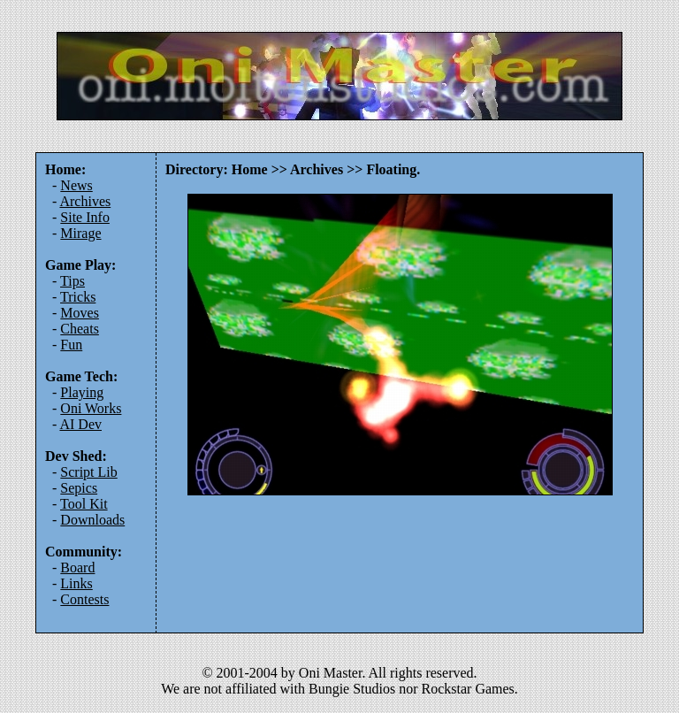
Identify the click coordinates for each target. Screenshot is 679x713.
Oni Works (90, 408)
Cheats (79, 328)
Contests (84, 599)
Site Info (85, 217)
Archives (85, 201)
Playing (81, 392)
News (76, 185)
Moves (79, 312)
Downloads (92, 519)
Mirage (80, 233)
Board (77, 567)
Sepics (78, 487)
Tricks (77, 296)
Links (76, 583)
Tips (72, 280)
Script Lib (88, 471)
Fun (71, 344)
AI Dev (80, 424)
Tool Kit (84, 503)
